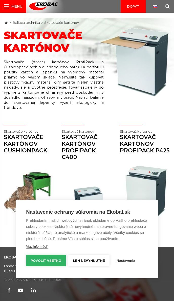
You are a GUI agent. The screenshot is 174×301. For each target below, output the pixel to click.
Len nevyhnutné (89, 261)
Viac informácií (37, 246)
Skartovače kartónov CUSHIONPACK (29, 141)
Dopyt (133, 6)
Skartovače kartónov (61, 23)
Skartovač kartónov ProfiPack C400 (87, 144)
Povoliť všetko (46, 261)
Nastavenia (126, 261)
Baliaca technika (26, 23)
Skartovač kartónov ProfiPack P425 (145, 141)
